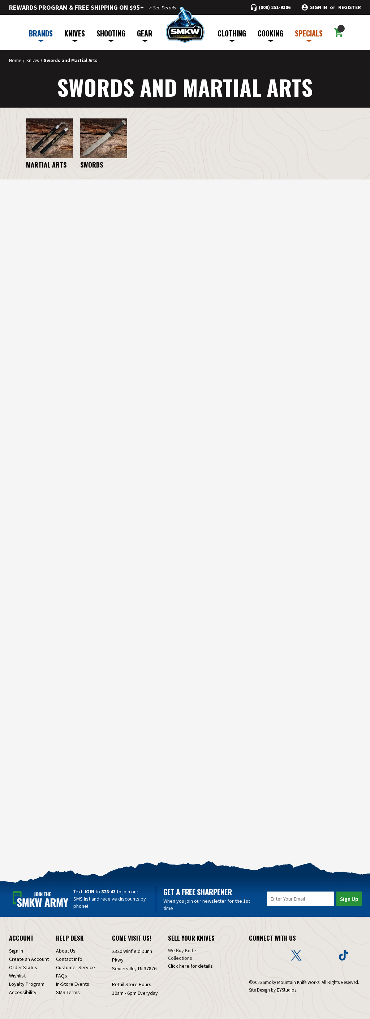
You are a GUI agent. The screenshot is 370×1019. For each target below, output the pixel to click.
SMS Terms (68, 992)
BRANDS (41, 35)
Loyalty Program (26, 984)
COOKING (270, 35)
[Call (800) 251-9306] (271, 7)
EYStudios (286, 990)
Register (349, 7)
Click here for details (190, 966)
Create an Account (29, 959)
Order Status (23, 967)
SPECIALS (309, 35)
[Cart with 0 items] (338, 32)
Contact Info (69, 959)
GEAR (144, 35)
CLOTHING (232, 35)
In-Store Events (72, 984)
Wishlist (17, 975)
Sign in (318, 7)
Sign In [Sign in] (16, 951)
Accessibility (22, 992)
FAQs (61, 975)
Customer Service (75, 967)
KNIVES (74, 35)
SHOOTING (110, 35)
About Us (66, 951)
